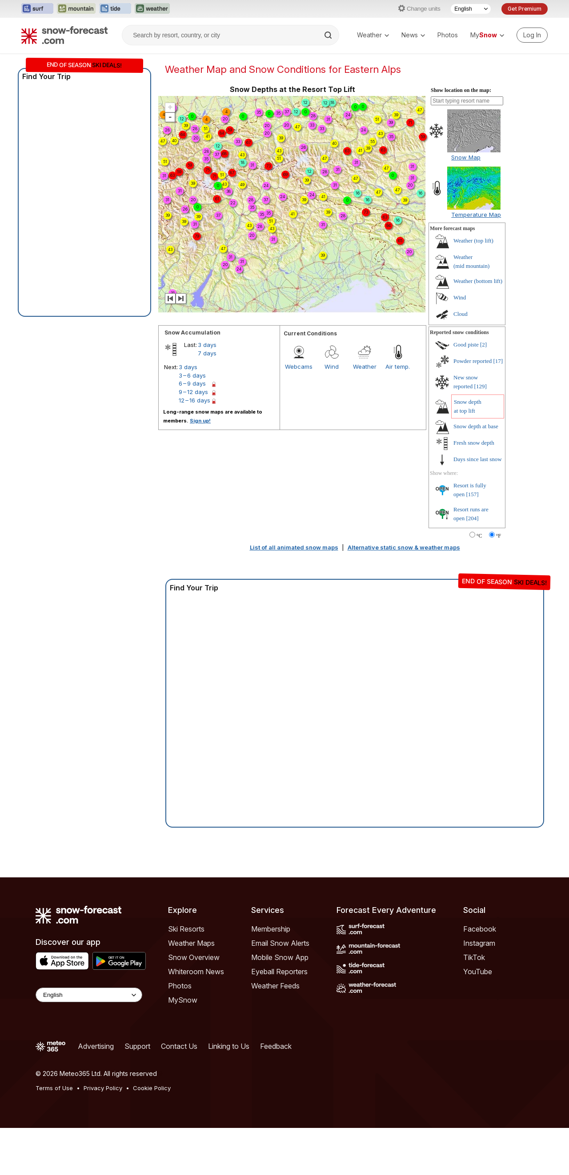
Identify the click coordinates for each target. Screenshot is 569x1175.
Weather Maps (191, 990)
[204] (472, 565)
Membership (270, 976)
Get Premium (524, 8)
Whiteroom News (196, 1018)
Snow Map (466, 204)
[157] (472, 541)
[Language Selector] (471, 9)
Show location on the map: (461, 137)
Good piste (466, 391)
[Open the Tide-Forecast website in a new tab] (115, 9)
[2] (483, 391)
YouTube (477, 1018)
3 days (207, 391)
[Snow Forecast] (64, 35)
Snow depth (475, 473)
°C (479, 583)
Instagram (479, 990)
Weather (373, 35)
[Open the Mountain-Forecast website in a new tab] (76, 9)
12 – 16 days (194, 447)
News (413, 35)
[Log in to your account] (532, 35)
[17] (498, 408)
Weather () (473, 287)
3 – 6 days (192, 422)
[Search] (329, 35)
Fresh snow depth (473, 489)
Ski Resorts (186, 976)
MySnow (182, 1047)
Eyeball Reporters (279, 1018)
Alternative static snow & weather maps (404, 594)
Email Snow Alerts (280, 990)
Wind (332, 413)
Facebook (479, 976)
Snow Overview (194, 1004)
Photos (447, 35)
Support (137, 1093)
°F (498, 583)
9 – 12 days (193, 438)
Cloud (460, 361)
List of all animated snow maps (294, 594)
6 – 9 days (192, 430)
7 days (207, 400)
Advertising (96, 1093)
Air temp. (397, 413)
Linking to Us (228, 1093)
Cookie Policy (152, 1135)
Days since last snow (477, 506)
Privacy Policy (103, 1135)
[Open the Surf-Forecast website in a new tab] (37, 9)
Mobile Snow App (280, 1004)
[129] (480, 433)
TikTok (474, 1004)
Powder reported (472, 408)
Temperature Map (476, 261)
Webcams (299, 413)
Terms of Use (54, 1135)
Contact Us (179, 1093)
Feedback (276, 1093)
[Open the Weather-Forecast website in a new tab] (152, 9)
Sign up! (200, 468)
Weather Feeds (275, 1032)
